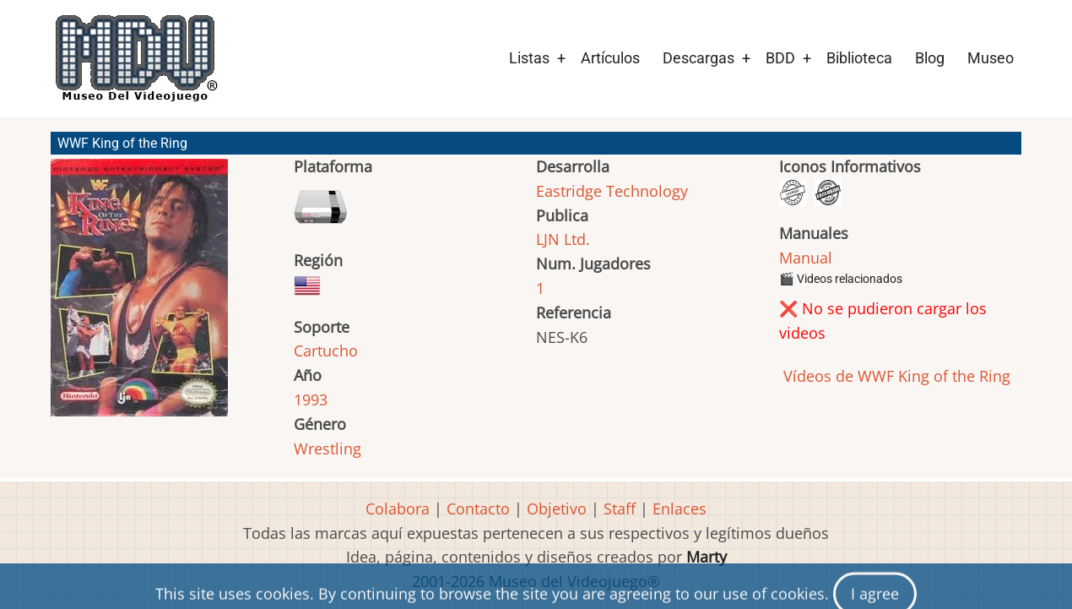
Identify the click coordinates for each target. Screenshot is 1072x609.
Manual (805, 257)
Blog (930, 58)
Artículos (610, 58)
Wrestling (327, 448)
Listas (529, 58)
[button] (139, 295)
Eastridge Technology (612, 191)
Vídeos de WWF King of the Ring (894, 376)
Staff (620, 508)
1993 (311, 399)
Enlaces (679, 508)
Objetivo (557, 508)
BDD (780, 58)
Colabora (397, 508)
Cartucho (326, 350)
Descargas (698, 58)
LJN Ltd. (563, 239)
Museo (990, 58)
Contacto (478, 508)
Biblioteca (859, 58)
